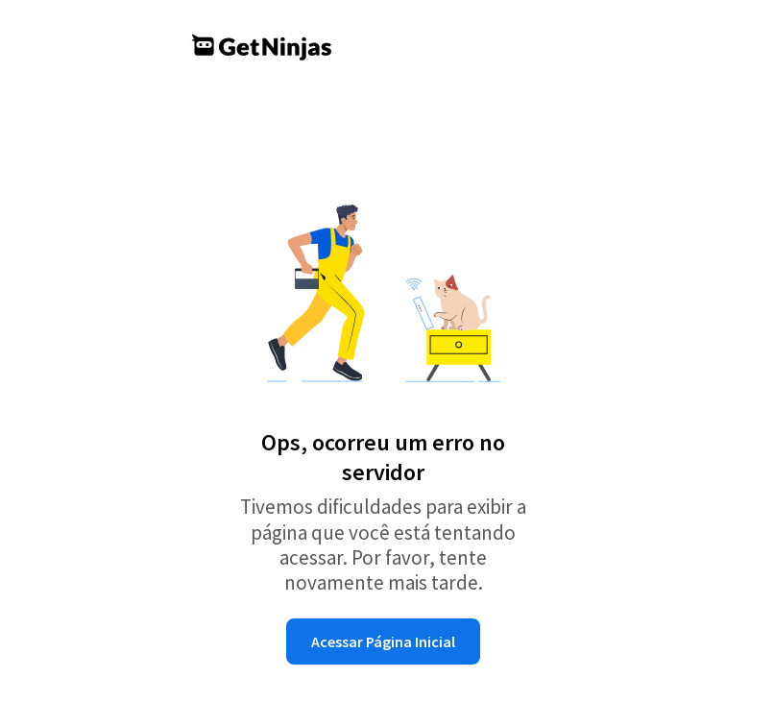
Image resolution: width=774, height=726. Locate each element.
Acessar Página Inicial (383, 641)
